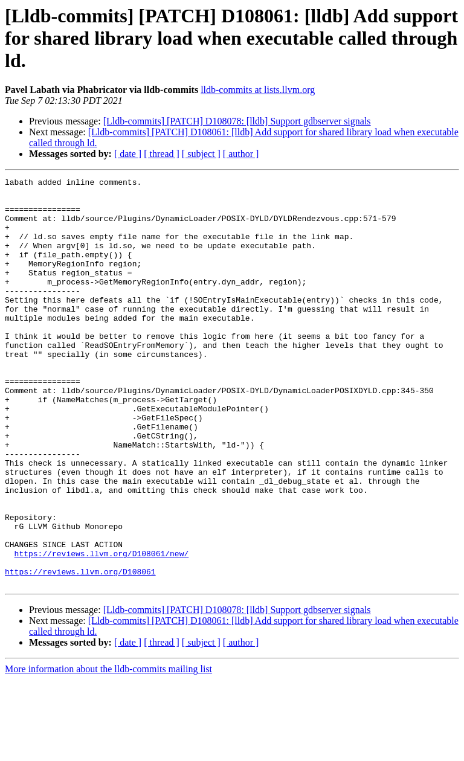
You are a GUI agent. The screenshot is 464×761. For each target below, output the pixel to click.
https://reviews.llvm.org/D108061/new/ (101, 629)
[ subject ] (201, 154)
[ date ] (127, 154)
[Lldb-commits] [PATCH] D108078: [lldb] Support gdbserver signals (237, 121)
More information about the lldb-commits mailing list (108, 750)
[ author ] (241, 154)
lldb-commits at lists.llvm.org (258, 90)
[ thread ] (161, 154)
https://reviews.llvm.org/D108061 (80, 651)
